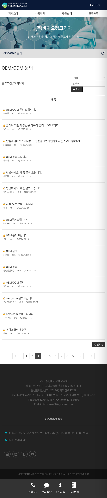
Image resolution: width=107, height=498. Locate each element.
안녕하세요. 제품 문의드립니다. (22, 188)
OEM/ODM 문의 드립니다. (19, 109)
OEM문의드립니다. (15, 219)
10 (79, 356)
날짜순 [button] (98, 344)
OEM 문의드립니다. (15, 157)
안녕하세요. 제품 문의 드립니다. (22, 172)
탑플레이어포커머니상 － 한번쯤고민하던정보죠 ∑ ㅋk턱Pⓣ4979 (41, 141)
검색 (76, 89)
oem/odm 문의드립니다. (18, 298)
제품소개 (67, 13)
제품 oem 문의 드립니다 (18, 204)
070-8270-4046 (17, 440)
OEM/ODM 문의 (13, 282)
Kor (91, 5)
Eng (98, 5)
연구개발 (94, 13)
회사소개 (13, 13)
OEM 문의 (10, 251)
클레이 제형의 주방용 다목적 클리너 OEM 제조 (30, 125)
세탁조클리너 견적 (15, 329)
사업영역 (40, 13)
